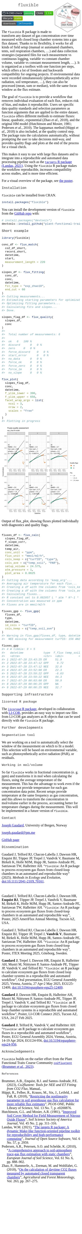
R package (22, 753)
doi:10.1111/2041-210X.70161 (23, 929)
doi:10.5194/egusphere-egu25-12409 (37, 1035)
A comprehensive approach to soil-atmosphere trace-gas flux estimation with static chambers (39, 1201)
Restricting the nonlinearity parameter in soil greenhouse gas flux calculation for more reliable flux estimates (43, 1149)
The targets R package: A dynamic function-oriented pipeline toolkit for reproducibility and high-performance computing (43, 1182)
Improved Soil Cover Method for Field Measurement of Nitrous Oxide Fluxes (43, 1164)
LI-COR (14, 757)
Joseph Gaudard (13, 872)
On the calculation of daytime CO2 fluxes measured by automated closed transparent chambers (41, 1222)
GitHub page (10, 886)
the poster (66, 181)
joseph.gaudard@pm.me (18, 879)
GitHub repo (22, 215)
